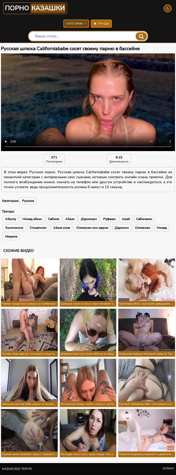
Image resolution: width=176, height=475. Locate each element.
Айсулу (10, 219)
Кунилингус (14, 228)
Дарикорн (89, 219)
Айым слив (61, 228)
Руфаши (109, 219)
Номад (162, 228)
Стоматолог (38, 228)
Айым (69, 219)
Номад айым (32, 219)
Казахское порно (17, 469)
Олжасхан (142, 228)
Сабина (53, 219)
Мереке (11, 236)
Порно (35, 8)
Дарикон (122, 228)
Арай (126, 219)
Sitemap (168, 468)
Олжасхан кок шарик (92, 228)
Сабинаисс (144, 219)
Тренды (101, 24)
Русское (28, 201)
